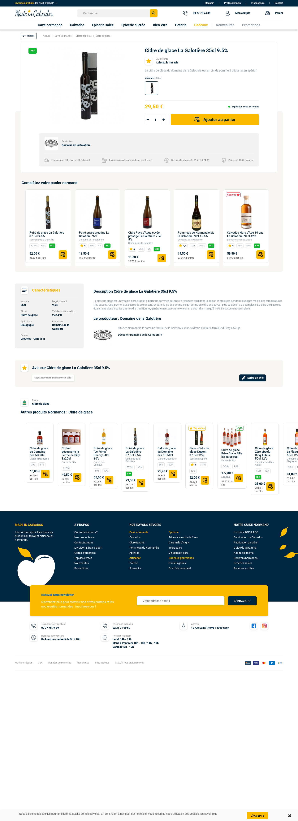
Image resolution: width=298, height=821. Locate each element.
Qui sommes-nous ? (86, 532)
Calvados (134, 537)
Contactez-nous (83, 542)
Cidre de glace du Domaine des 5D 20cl (39, 452)
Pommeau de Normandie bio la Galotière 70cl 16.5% (196, 234)
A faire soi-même (243, 552)
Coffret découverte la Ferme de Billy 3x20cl (71, 453)
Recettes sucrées (244, 568)
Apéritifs (134, 552)
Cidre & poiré (136, 542)
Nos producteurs (84, 537)
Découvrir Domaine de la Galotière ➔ (140, 334)
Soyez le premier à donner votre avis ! (53, 377)
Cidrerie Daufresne (39, 458)
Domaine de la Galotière (41, 239)
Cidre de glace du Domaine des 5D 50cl (167, 452)
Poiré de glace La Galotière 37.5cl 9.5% (46, 234)
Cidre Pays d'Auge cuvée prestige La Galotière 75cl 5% (145, 236)
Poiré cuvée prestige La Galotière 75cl (94, 234)
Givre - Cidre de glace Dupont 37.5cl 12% (199, 452)
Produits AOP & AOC (246, 532)
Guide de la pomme (245, 547)
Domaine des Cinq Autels (264, 463)
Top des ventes (83, 558)
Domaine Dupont (198, 458)
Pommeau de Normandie (144, 547)
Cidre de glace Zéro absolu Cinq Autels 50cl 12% (264, 453)
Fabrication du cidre (245, 542)
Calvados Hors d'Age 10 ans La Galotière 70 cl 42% (245, 234)
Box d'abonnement (180, 568)
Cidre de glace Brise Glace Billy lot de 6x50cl (231, 453)
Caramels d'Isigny (179, 542)
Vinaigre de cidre (178, 552)
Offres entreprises (85, 552)
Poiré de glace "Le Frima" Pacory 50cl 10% (103, 453)
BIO (52, 245)
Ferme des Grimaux (99, 463)
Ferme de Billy (69, 462)
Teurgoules (175, 547)
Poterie (133, 563)
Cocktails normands (245, 558)
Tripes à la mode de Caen (183, 537)
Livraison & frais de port (88, 547)
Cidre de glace (40, 403)
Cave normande (139, 532)
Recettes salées (243, 563)
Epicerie (174, 532)
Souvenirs (135, 568)
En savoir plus (208, 813)
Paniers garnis (177, 563)
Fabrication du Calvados (248, 537)
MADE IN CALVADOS (29, 525)
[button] (29, 36)
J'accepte (257, 815)
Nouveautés (81, 563)
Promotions (81, 568)
